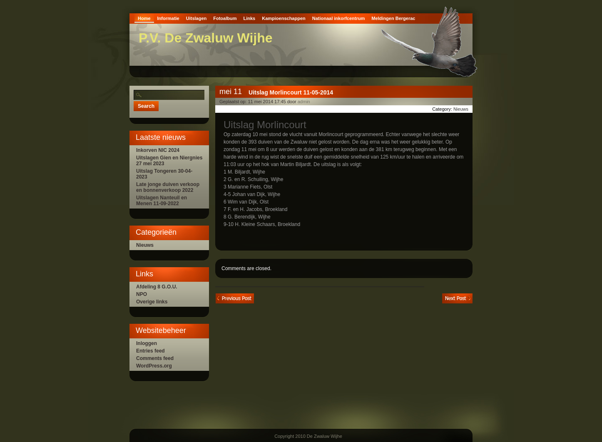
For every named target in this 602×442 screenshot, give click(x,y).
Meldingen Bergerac (393, 18)
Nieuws (145, 245)
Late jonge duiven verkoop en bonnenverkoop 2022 (167, 187)
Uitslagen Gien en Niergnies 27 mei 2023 (169, 160)
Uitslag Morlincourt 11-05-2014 (291, 92)
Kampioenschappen (284, 18)
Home (144, 18)
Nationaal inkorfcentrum (338, 18)
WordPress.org (154, 366)
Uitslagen (196, 18)
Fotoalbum (224, 18)
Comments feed (155, 358)
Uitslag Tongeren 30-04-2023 (164, 174)
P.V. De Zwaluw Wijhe (206, 37)
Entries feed (150, 351)
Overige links (151, 302)
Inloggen (146, 343)
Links (249, 18)
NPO (141, 294)
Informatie (168, 18)
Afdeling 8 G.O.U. (156, 287)
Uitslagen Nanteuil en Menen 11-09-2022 (161, 200)
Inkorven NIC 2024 (157, 150)
